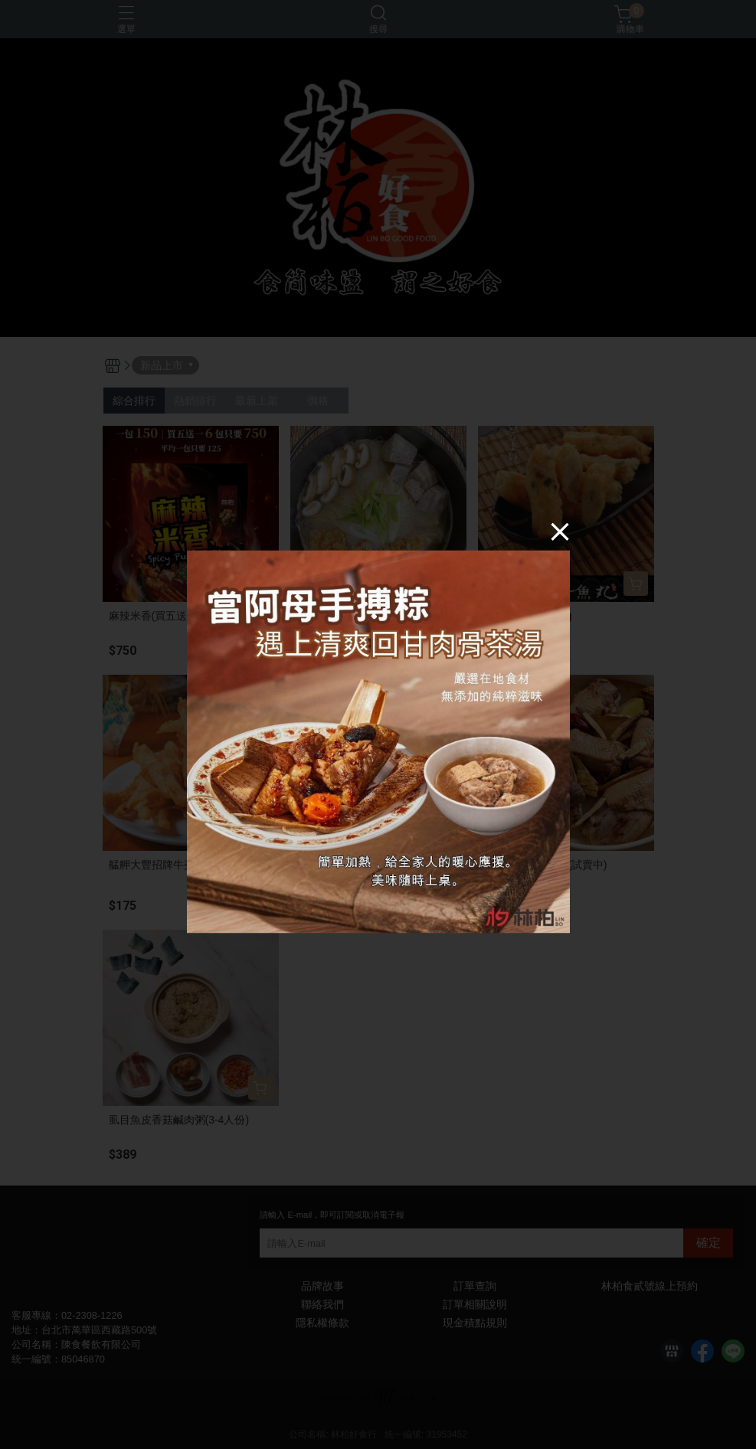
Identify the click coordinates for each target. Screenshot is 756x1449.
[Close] (560, 531)
